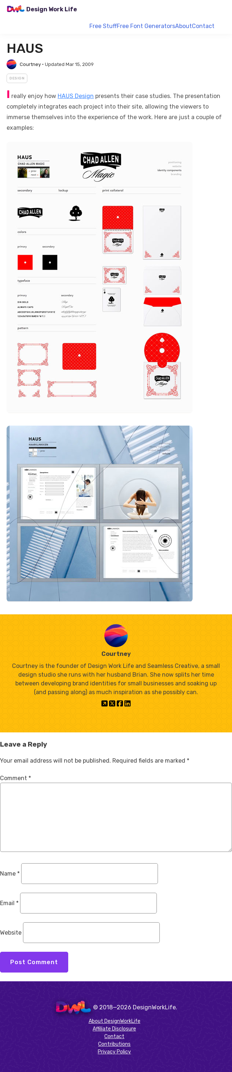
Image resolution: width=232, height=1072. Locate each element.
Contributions (114, 1044)
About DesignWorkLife (114, 1021)
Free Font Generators (146, 26)
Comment (15, 778)
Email (9, 903)
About (183, 26)
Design (16, 78)
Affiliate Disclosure (114, 1029)
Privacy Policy (114, 1052)
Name (10, 873)
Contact (203, 26)
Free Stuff (103, 26)
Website (11, 932)
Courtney (30, 64)
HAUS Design (76, 96)
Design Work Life (51, 9)
